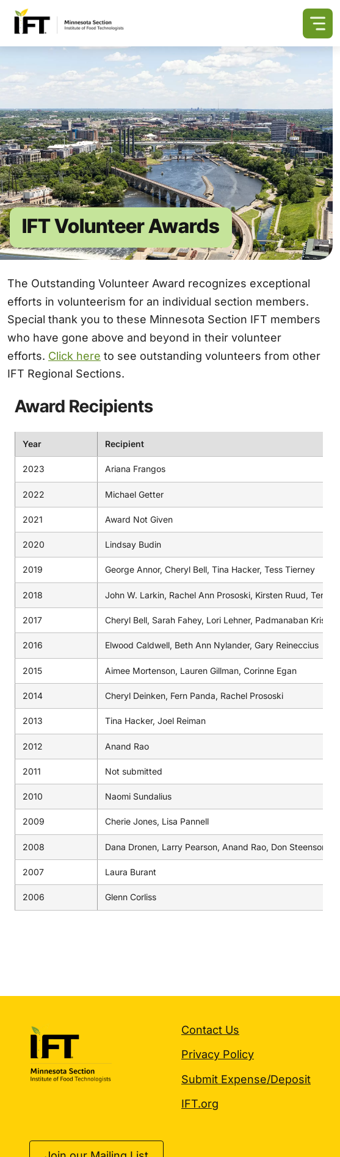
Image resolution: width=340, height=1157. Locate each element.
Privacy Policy (217, 1054)
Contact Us (210, 1029)
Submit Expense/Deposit (246, 1079)
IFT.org (200, 1103)
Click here (74, 355)
